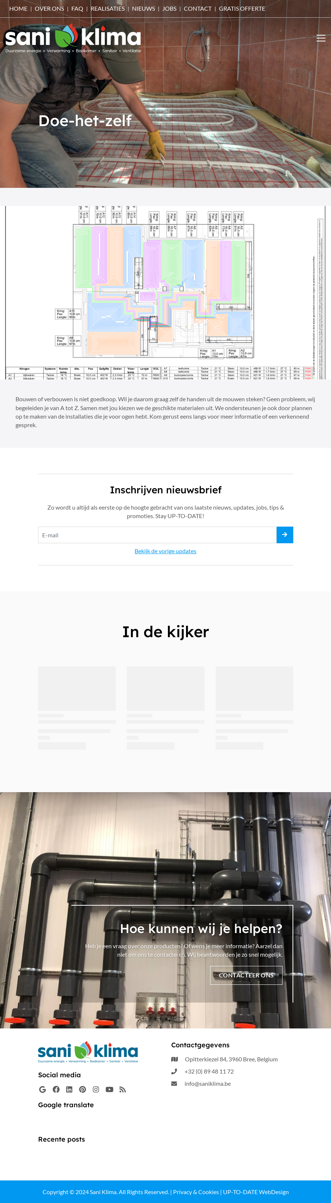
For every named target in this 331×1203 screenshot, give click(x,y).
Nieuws (143, 8)
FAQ (77, 8)
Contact (198, 8)
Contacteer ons (246, 975)
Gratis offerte (242, 8)
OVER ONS (49, 8)
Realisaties (108, 8)
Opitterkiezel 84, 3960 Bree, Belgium (231, 1059)
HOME (18, 8)
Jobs (169, 8)
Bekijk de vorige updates (165, 551)
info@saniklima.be (208, 1084)
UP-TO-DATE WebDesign (256, 1191)
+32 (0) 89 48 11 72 (209, 1071)
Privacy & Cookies (196, 1191)
